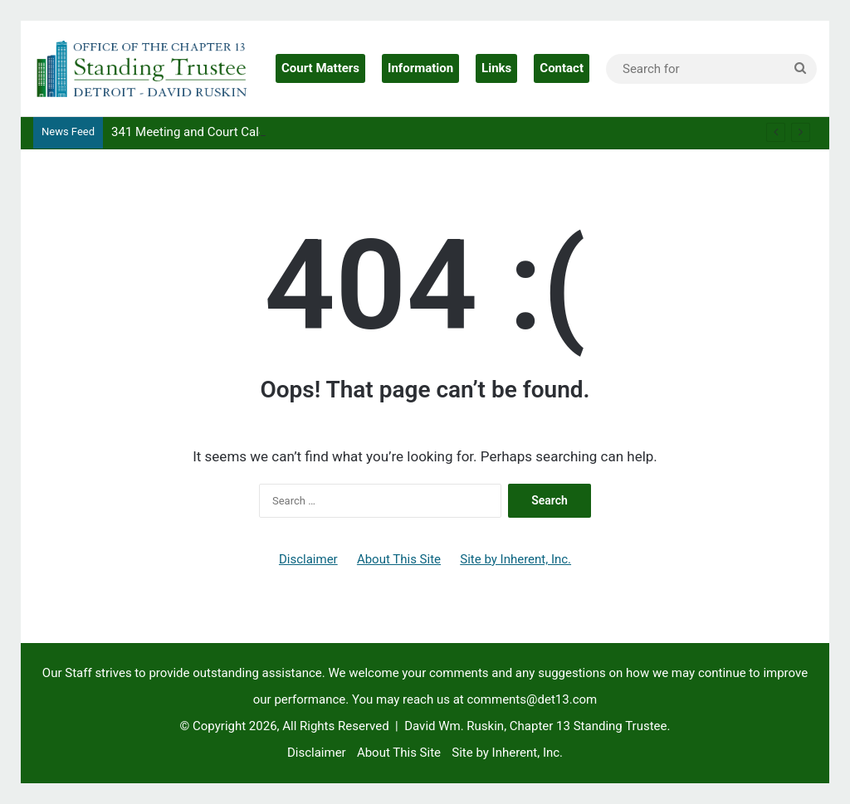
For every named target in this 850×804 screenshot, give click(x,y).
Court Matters (320, 68)
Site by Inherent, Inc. (515, 559)
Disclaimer (308, 559)
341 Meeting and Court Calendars (204, 131)
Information (420, 68)
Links (496, 68)
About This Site (399, 559)
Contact (562, 68)
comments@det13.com (532, 699)
